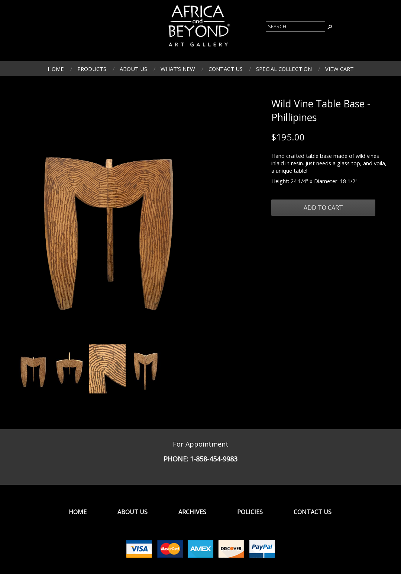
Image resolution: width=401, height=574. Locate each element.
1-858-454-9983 (213, 458)
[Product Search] (295, 26)
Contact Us (225, 68)
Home (56, 68)
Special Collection (284, 68)
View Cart (339, 68)
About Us (133, 68)
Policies (250, 512)
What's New (178, 68)
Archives (192, 512)
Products (91, 68)
